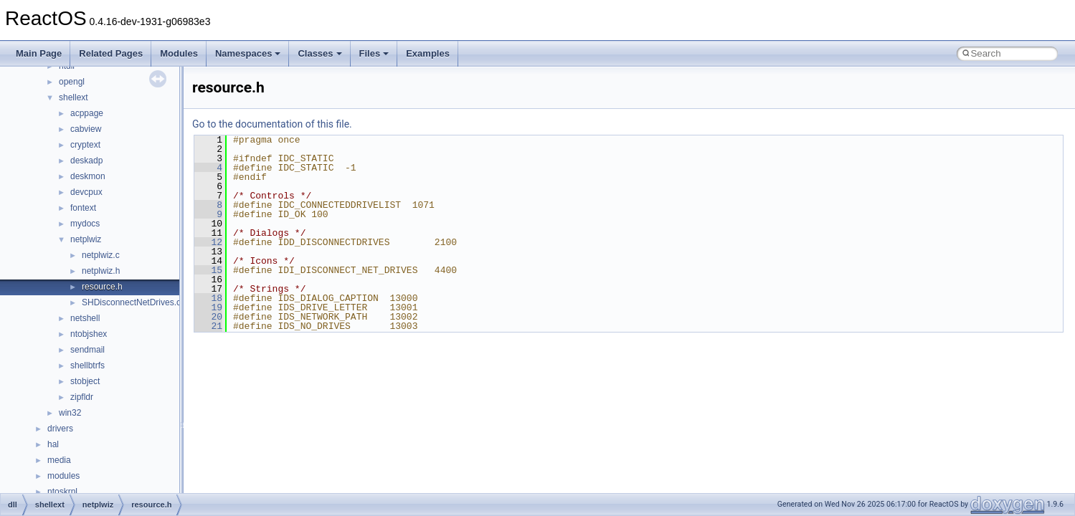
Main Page (39, 53)
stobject (85, 381)
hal (53, 444)
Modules (179, 53)
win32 (70, 413)
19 (208, 307)
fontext (83, 208)
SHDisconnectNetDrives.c (131, 302)
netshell (85, 318)
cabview (85, 129)
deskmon (87, 176)
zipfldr (81, 397)
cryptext (85, 145)
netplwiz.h (101, 271)
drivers (60, 429)
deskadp (86, 161)
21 (208, 326)
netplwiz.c (101, 255)
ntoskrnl (62, 492)
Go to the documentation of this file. (272, 124)
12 (208, 242)
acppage (86, 113)
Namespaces (248, 53)
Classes (319, 53)
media (59, 460)
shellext (73, 97)
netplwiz (85, 239)
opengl (72, 82)
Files (374, 53)
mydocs (85, 224)
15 (208, 270)
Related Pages (111, 53)
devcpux (86, 192)
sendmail (87, 350)
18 (208, 298)
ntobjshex (88, 334)
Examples (428, 53)
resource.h (102, 287)
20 (208, 316)
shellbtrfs (87, 365)
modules (63, 476)
